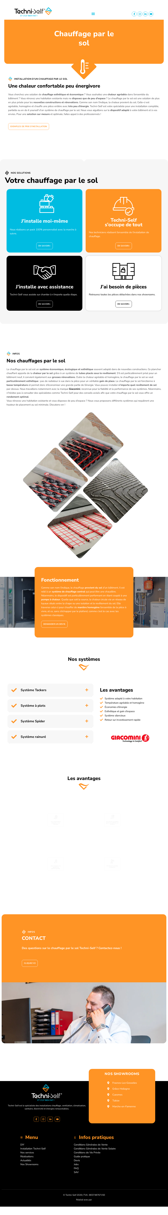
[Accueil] (46, 1092)
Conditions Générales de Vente (91, 1144)
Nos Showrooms (29, 1164)
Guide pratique (82, 1156)
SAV (76, 1172)
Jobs (76, 1164)
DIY (22, 1144)
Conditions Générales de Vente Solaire (95, 1148)
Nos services (27, 1152)
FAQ (76, 1168)
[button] (93, 13)
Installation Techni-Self (33, 1148)
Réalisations (26, 1156)
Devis (77, 1160)
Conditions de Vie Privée (87, 1152)
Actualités (25, 1160)
